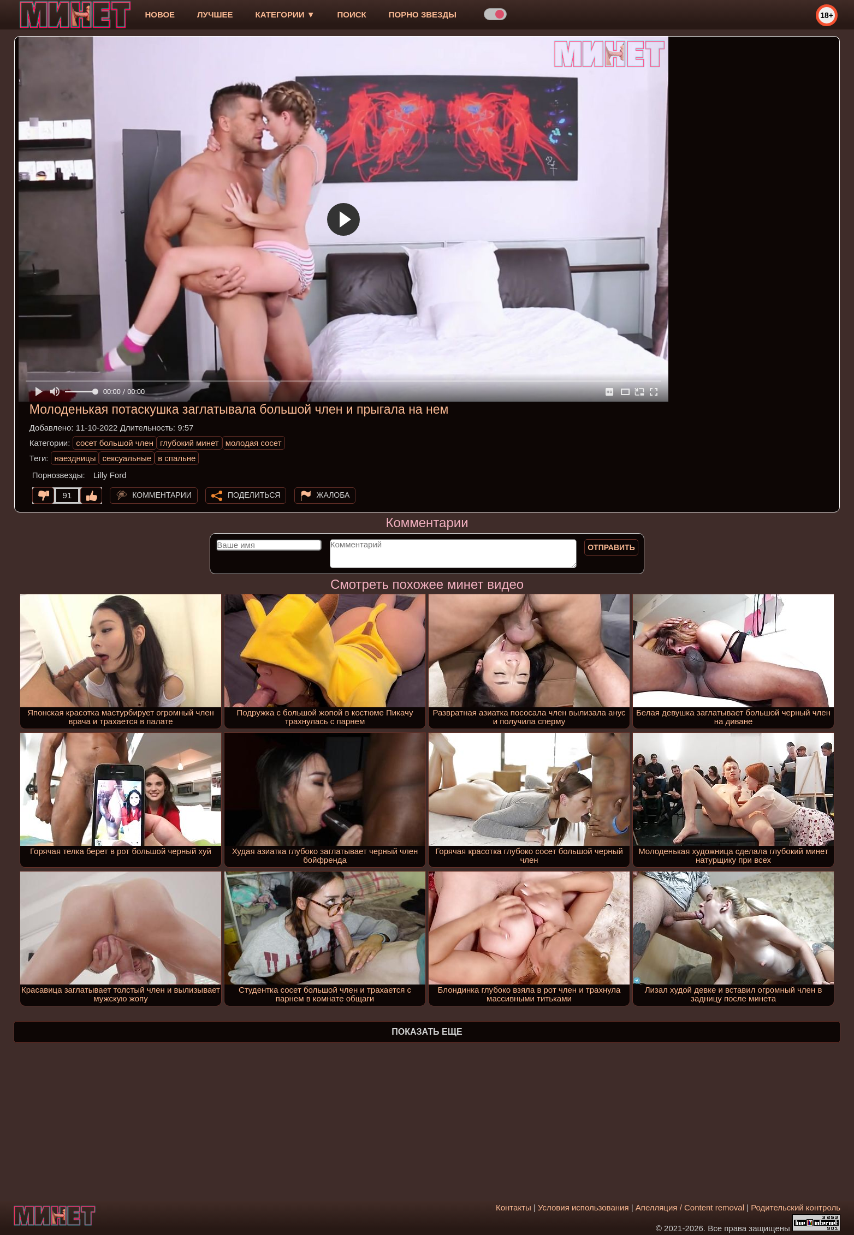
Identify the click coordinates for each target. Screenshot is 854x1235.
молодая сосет (254, 443)
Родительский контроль (795, 1207)
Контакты (513, 1207)
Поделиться (254, 495)
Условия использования (583, 1207)
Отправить (611, 547)
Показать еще (427, 1031)
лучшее (215, 14)
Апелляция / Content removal (690, 1207)
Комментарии (162, 495)
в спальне (176, 458)
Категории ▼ (285, 14)
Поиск (351, 14)
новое (160, 14)
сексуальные (126, 458)
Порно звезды (422, 14)
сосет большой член (114, 443)
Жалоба (333, 495)
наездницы (75, 458)
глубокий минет (189, 443)
